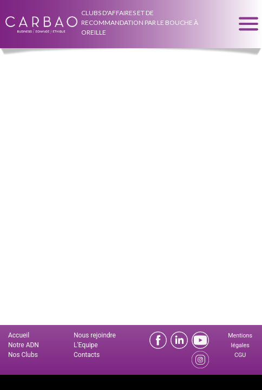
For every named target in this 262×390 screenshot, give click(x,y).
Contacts (87, 355)
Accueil (18, 335)
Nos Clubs (23, 355)
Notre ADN (23, 345)
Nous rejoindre (95, 335)
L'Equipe (86, 345)
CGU (240, 355)
